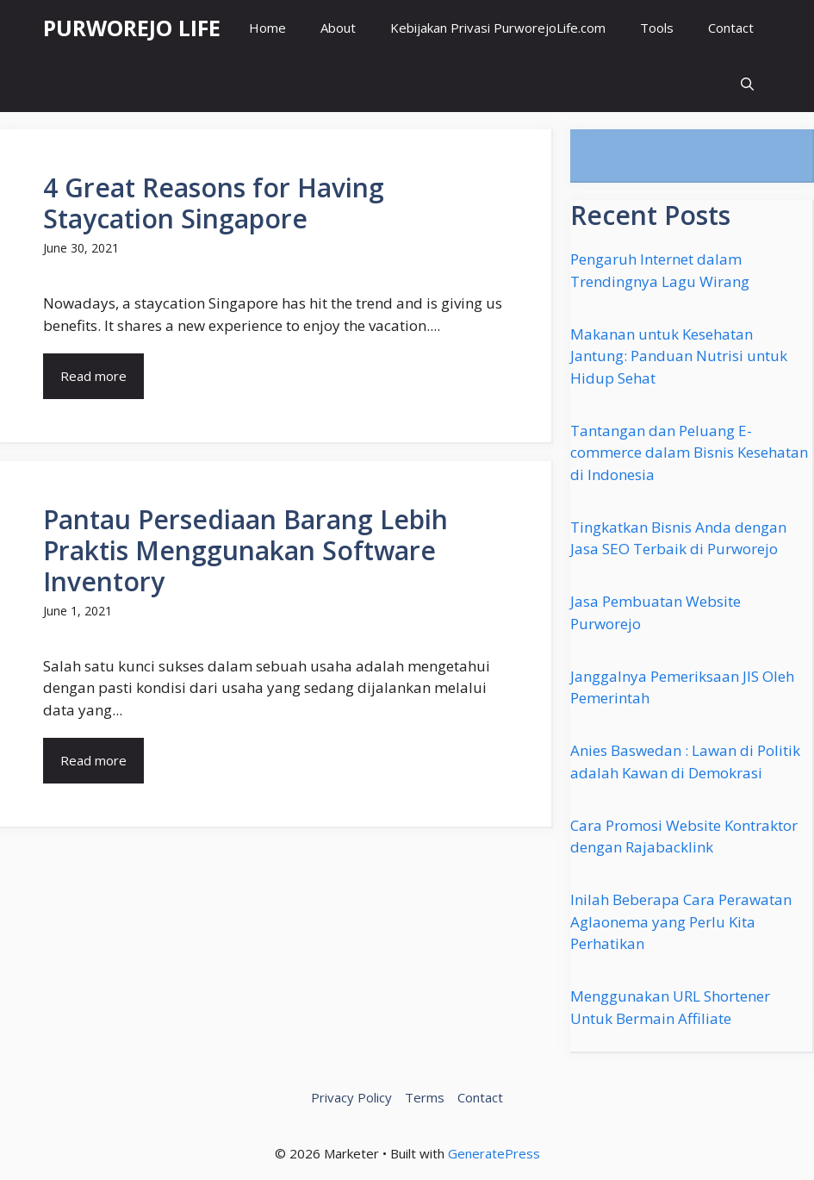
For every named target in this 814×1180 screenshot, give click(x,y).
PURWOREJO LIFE (132, 27)
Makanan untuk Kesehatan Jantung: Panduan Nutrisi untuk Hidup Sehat (678, 356)
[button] (747, 84)
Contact (731, 27)
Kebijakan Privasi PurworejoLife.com (498, 27)
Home (267, 27)
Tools (657, 27)
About (338, 27)
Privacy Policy (351, 1097)
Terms (424, 1097)
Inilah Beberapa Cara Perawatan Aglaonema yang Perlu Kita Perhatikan (681, 921)
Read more (93, 375)
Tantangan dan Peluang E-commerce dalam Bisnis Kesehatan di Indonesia (689, 452)
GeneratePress (494, 1153)
